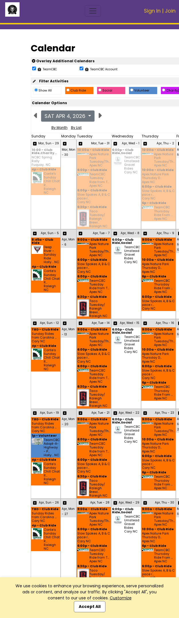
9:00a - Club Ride (92, 240)
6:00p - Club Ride (92, 170)
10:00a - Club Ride (93, 150)
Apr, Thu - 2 (165, 143)
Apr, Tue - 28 (99, 502)
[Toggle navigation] (93, 11)
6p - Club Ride (154, 203)
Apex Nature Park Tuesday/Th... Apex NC (99, 160)
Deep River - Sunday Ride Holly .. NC (51, 254)
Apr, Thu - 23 (164, 413)
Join (170, 10)
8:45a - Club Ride (42, 241)
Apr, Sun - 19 (49, 413)
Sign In (152, 10)
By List (76, 127)
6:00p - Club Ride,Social (122, 151)
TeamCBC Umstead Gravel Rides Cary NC (132, 165)
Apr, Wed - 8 (130, 233)
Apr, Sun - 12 (49, 323)
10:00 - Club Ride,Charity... (44, 151)
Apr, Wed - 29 (129, 502)
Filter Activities (50, 81)
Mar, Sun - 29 (48, 143)
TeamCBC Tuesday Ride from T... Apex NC (99, 180)
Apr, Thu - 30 (164, 502)
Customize (121, 598)
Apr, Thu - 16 (165, 323)
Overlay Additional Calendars (63, 61)
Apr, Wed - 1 (130, 143)
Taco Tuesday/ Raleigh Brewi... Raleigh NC (98, 218)
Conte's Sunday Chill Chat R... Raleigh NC (52, 183)
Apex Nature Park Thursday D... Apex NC (155, 178)
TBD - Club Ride (45, 330)
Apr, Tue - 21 (100, 413)
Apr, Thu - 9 (165, 233)
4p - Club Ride (44, 170)
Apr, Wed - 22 (129, 413)
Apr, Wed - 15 (129, 323)
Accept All (90, 606)
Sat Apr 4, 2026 (66, 116)
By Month (59, 127)
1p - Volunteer (44, 436)
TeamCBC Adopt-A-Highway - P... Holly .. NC (52, 447)
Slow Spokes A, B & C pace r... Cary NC (93, 198)
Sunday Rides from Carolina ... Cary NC (44, 337)
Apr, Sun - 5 (50, 233)
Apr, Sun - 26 (49, 502)
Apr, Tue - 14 (100, 323)
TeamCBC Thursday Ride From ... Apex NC (163, 213)
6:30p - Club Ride (92, 207)
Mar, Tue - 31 (100, 143)
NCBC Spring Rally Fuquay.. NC (42, 161)
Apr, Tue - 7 (101, 233)
